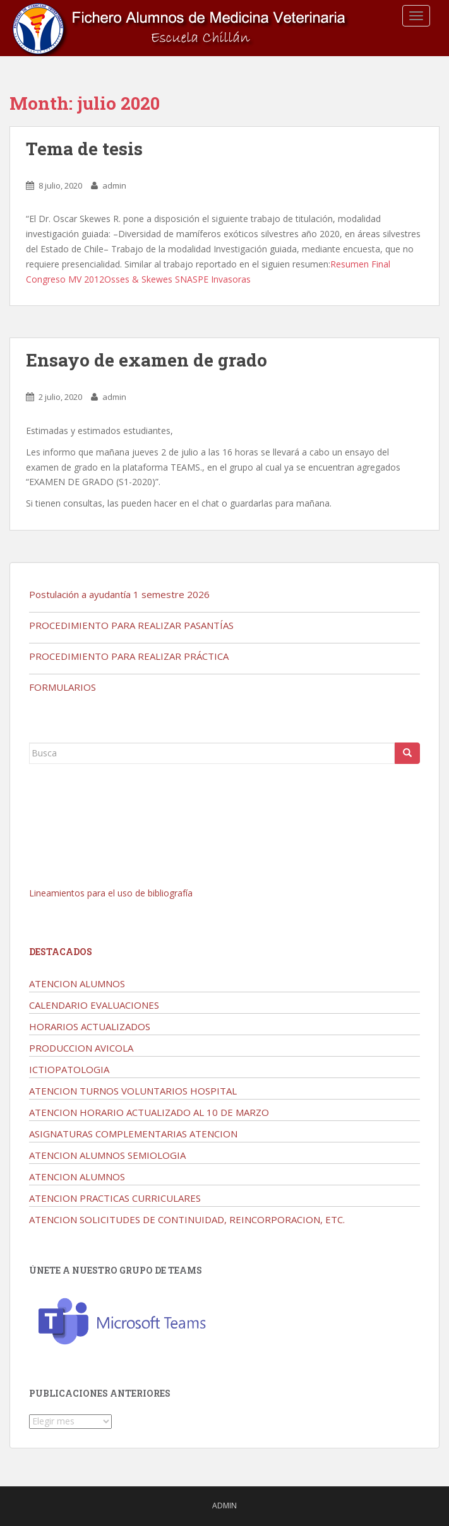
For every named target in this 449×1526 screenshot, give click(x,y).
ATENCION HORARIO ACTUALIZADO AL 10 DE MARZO (149, 1112)
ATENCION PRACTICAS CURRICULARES (115, 1198)
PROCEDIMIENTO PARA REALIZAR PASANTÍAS (131, 625)
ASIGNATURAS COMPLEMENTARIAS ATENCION (133, 1133)
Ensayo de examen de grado (146, 360)
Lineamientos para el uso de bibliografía (111, 893)
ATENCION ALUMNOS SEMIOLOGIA (107, 1155)
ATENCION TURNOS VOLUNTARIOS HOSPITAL (133, 1090)
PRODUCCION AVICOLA (81, 1048)
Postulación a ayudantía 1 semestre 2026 (119, 594)
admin (114, 185)
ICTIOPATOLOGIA (69, 1069)
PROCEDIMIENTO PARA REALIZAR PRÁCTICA (129, 656)
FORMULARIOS (62, 687)
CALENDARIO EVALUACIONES (94, 1005)
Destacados (60, 952)
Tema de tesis (84, 148)
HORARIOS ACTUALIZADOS (89, 1026)
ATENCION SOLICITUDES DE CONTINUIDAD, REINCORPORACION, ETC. (187, 1219)
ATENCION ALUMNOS (77, 983)
